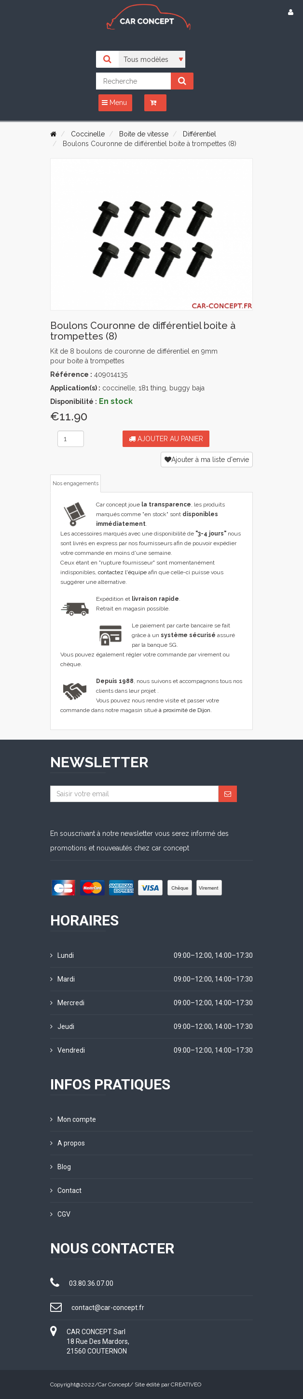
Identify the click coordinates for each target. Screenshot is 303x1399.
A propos (67, 1143)
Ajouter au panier (166, 439)
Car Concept (114, 1384)
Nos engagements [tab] (75, 483)
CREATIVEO (186, 1384)
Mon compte (73, 1119)
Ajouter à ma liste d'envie (207, 459)
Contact (66, 1190)
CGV (60, 1214)
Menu (114, 102)
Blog (60, 1167)
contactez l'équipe (122, 572)
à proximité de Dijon (184, 710)
